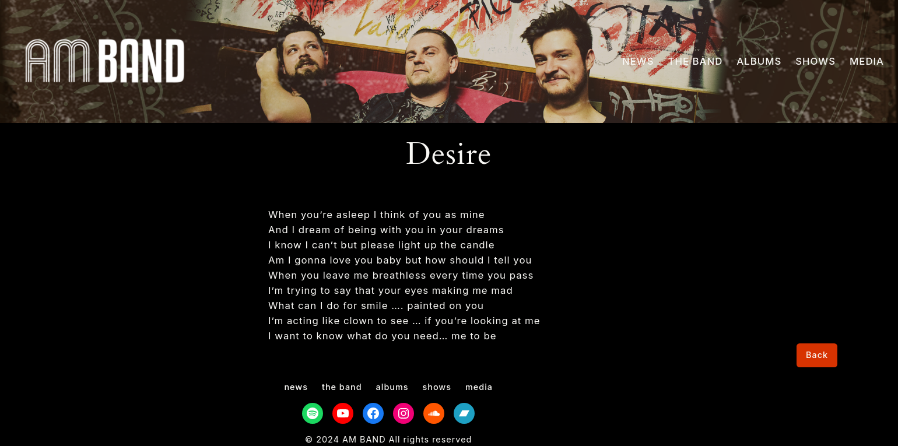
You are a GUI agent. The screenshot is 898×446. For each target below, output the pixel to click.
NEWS (638, 61)
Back (817, 355)
